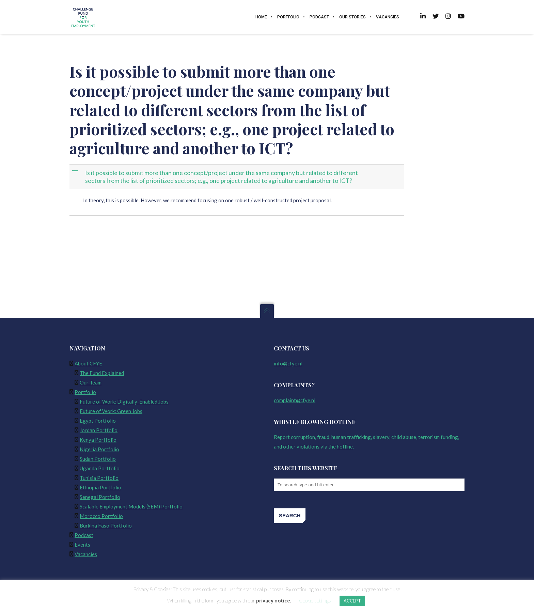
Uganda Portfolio (100, 468)
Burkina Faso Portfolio (106, 525)
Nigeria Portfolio (99, 449)
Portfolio (85, 392)
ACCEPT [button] (352, 600)
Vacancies (86, 554)
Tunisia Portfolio (99, 478)
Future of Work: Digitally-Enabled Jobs (124, 401)
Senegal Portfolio (100, 497)
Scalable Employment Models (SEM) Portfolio (131, 506)
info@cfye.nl (288, 363)
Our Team (90, 382)
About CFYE (88, 363)
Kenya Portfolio (98, 440)
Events (82, 545)
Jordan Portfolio (98, 430)
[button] (237, 176)
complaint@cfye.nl (294, 400)
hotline (345, 446)
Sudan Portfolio (98, 459)
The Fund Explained (102, 373)
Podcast (84, 535)
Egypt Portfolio (98, 421)
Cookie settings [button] (315, 600)
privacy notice (273, 600)
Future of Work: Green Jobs (111, 411)
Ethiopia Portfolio (100, 487)
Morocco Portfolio (101, 516)
